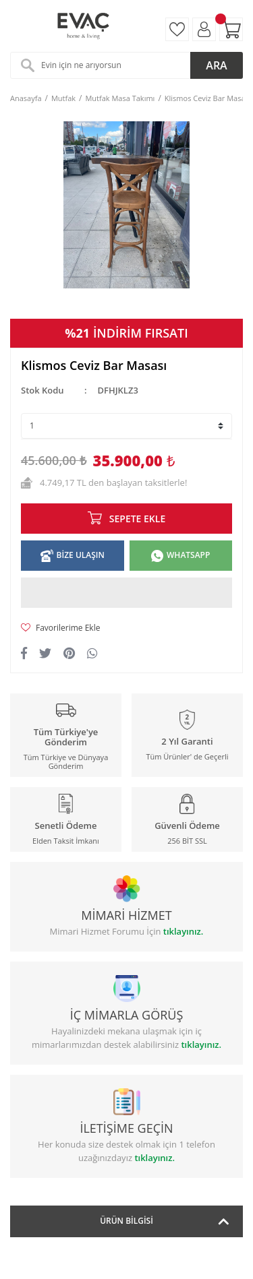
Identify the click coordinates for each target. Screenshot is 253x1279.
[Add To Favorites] (126, 628)
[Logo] (83, 25)
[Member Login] (204, 29)
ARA (216, 65)
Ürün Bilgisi (126, 1220)
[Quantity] (126, 426)
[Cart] (231, 29)
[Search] (126, 65)
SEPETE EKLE (137, 518)
